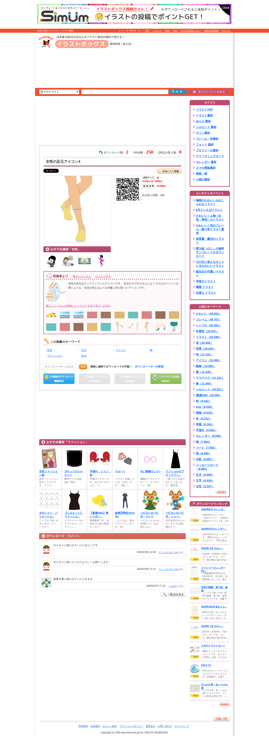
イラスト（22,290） (208, 337)
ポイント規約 (109, 726)
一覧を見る (221, 492)
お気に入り (169, 171)
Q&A (167, 30)
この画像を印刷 (165, 379)
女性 (49, 350)
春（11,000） (204, 383)
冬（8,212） (203, 418)
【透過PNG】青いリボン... (99, 514)
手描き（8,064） (206, 430)
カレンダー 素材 (206, 162)
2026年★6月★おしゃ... (214, 606)
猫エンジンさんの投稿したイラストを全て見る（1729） (79, 305)
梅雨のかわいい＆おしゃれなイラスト (210, 202)
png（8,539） (205, 406)
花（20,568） (204, 342)
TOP (147, 30)
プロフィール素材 (207, 150)
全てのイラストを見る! (209, 91)
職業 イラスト (205, 287)
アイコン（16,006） (208, 360)
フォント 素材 (205, 144)
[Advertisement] (16, 95)
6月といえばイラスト (209, 210)
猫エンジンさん (82, 276)
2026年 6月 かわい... (212, 548)
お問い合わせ (165, 726)
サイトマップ (181, 726)
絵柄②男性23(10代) (125, 514)
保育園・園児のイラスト (210, 240)
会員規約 (95, 726)
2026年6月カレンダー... (214, 528)
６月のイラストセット (213, 645)
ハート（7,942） (206, 447)
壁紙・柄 (201, 173)
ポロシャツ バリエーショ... (48, 514)
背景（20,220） (206, 348)
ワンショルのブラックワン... (175, 473)
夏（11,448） (204, 372)
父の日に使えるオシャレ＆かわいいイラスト (210, 263)
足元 (84, 350)
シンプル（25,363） (208, 325)
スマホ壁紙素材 (206, 167)
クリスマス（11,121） (210, 377)
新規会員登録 (211, 30)
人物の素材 (203, 179)
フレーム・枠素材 (207, 138)
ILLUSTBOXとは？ (191, 30)
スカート (120, 471)
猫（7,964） (203, 441)
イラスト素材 (204, 115)
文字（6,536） (205, 480)
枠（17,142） (204, 354)
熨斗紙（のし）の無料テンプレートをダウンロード (210, 252)
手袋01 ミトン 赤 (100, 473)
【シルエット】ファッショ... (73, 514)
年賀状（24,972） (207, 331)
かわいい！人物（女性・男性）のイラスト (210, 217)
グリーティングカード (210, 156)
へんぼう (173, 586)
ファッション (55, 355)
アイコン (121, 350)
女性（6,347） (205, 486)
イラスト (157, 30)
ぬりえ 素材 (203, 121)
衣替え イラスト (206, 292)
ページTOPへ (221, 718)
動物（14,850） (206, 366)
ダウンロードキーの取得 (149, 366)
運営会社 (150, 726)
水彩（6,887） (205, 459)
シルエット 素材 (206, 127)
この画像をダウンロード (58, 379)
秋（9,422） (203, 401)
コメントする (103, 276)
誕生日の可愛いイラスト (210, 273)
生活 (84, 355)
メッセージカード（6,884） (207, 466)
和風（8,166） (205, 424)
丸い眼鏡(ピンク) (150, 471)
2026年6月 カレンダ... (213, 509)
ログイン (226, 30)
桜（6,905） (203, 453)
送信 (83, 366)
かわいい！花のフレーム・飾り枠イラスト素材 (210, 229)
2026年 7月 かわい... (212, 626)
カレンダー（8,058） (209, 436)
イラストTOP (204, 109)
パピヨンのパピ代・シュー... (175, 514)
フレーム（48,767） (208, 319)
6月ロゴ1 (206, 665)
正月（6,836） (205, 474)
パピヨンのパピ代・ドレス (149, 514)
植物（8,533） (205, 412)
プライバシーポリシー (131, 726)
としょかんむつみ (168, 552)
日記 (175, 30)
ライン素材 (203, 132)
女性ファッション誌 (48, 473)
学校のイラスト (206, 281)
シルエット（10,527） (210, 389)
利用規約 (83, 726)
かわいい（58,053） (208, 313)
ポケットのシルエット (73, 473)
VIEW (194, 520)
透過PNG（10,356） (209, 395)
